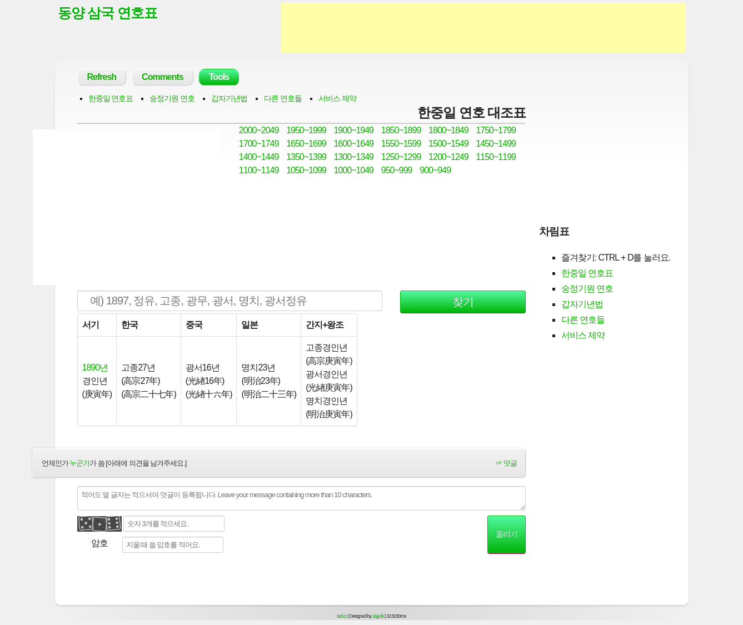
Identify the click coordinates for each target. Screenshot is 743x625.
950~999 (396, 170)
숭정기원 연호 (172, 98)
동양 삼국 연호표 (108, 13)
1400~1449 (259, 157)
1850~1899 (401, 130)
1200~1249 (448, 157)
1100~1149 (259, 170)
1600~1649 (353, 143)
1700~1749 (259, 143)
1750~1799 (496, 130)
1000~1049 (353, 170)
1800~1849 (448, 130)
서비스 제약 (337, 98)
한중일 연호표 (110, 98)
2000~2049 (259, 130)
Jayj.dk (378, 616)
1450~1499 (496, 143)
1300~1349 (353, 157)
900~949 (435, 170)
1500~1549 (448, 143)
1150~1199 (496, 157)
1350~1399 (306, 157)
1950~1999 (306, 130)
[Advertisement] (483, 28)
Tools (219, 77)
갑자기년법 (229, 98)
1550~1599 (401, 143)
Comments (162, 77)
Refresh (102, 77)
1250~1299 (401, 157)
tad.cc (342, 616)
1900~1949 (353, 130)
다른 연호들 (283, 98)
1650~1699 (306, 143)
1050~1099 (306, 170)
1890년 (95, 367)
